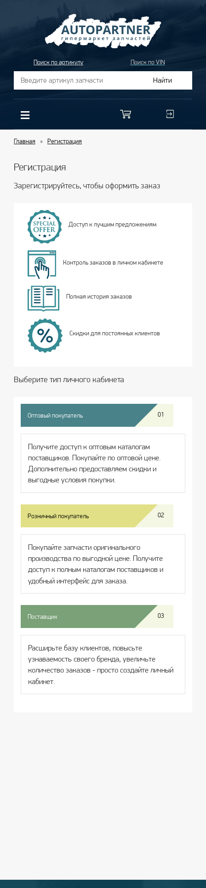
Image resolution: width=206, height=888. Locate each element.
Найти (162, 80)
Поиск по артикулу (58, 62)
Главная (24, 141)
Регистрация (64, 141)
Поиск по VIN (148, 62)
